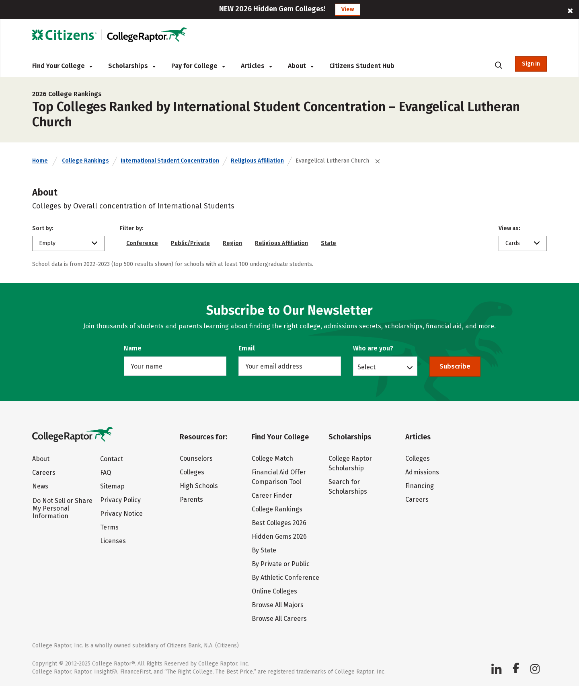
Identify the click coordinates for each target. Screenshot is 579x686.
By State (264, 550)
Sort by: (42, 228)
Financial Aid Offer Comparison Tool (279, 477)
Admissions (422, 472)
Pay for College (198, 66)
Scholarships (131, 66)
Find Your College (62, 66)
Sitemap (112, 486)
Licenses (113, 541)
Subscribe (454, 366)
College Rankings (85, 160)
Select (366, 367)
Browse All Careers (279, 618)
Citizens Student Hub (361, 66)
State (328, 243)
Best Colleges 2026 (279, 523)
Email (246, 348)
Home (40, 160)
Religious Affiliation (257, 160)
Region (232, 243)
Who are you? (373, 348)
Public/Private (190, 243)
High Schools (199, 486)
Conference (142, 243)
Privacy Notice (121, 513)
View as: (509, 228)
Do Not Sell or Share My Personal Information (62, 508)
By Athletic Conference (285, 577)
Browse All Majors (278, 605)
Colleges (192, 472)
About (300, 66)
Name (133, 348)
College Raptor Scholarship (350, 463)
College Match (272, 458)
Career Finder (272, 495)
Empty (47, 243)
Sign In (531, 63)
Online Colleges (274, 591)
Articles (256, 66)
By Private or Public (281, 564)
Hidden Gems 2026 (279, 536)
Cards (512, 243)
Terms (109, 527)
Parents (191, 499)
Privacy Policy (120, 500)
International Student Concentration (170, 160)
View (347, 9)
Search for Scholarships (348, 486)
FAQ (105, 472)
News (40, 486)
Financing (419, 486)
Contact (111, 459)
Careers (43, 472)
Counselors (196, 458)
